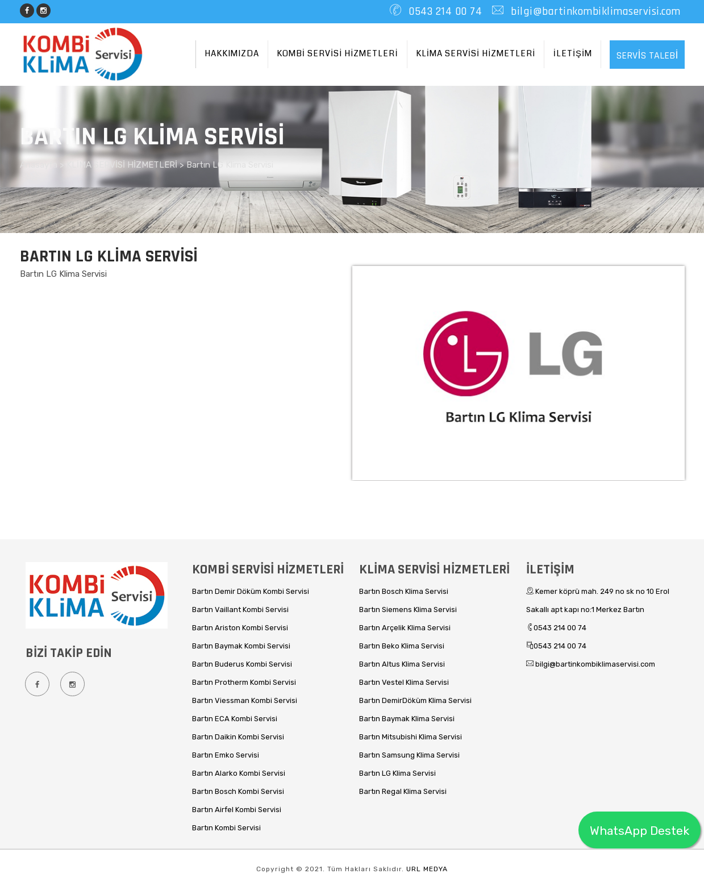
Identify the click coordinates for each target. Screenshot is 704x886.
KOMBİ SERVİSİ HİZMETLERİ (337, 53)
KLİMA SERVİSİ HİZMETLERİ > (126, 165)
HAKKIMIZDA (232, 53)
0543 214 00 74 (444, 11)
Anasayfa (40, 165)
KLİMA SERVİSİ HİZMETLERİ (476, 53)
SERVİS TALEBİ (647, 55)
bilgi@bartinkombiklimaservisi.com (594, 11)
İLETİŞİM (573, 53)
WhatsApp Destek (639, 830)
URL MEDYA (427, 869)
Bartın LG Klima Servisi (229, 165)
